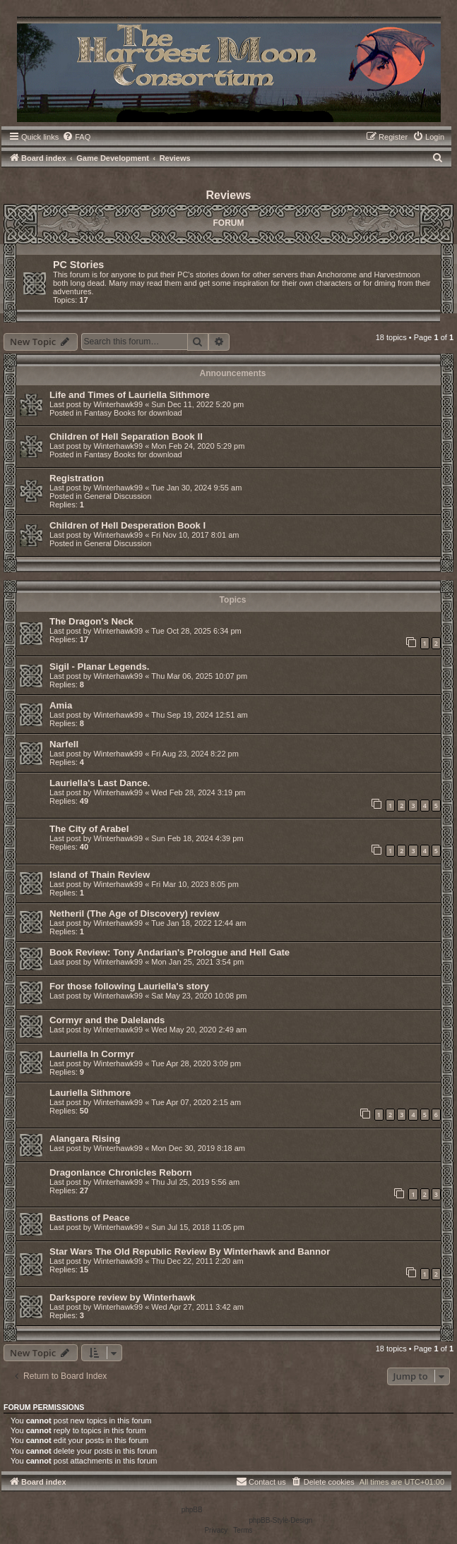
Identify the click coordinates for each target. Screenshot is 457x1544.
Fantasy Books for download (133, 413)
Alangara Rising (84, 1138)
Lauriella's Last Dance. (99, 783)
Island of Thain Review (99, 874)
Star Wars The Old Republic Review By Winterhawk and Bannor (189, 1251)
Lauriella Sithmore (90, 1092)
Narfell (63, 744)
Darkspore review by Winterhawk (122, 1297)
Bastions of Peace (89, 1217)
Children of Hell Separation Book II (126, 436)
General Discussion (117, 496)
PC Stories (78, 264)
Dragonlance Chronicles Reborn (120, 1172)
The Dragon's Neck (91, 621)
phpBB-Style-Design (280, 1520)
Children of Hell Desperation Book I (127, 525)
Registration (76, 478)
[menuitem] (76, 136)
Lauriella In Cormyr (91, 1054)
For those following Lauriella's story (129, 986)
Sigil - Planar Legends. (99, 666)
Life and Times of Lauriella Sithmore (129, 395)
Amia (60, 705)
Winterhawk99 (118, 404)
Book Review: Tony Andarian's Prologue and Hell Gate (169, 952)
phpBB (192, 1510)
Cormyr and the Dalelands (107, 1020)
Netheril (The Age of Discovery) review (134, 913)
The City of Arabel (89, 829)
